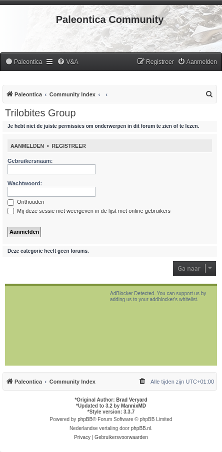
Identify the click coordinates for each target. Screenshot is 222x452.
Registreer (69, 146)
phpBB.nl (141, 428)
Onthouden (26, 202)
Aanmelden (27, 146)
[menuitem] (23, 62)
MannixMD (133, 406)
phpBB (85, 419)
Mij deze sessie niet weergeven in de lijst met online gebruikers (89, 211)
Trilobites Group (40, 113)
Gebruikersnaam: (30, 161)
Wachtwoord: (25, 183)
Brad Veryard (131, 400)
